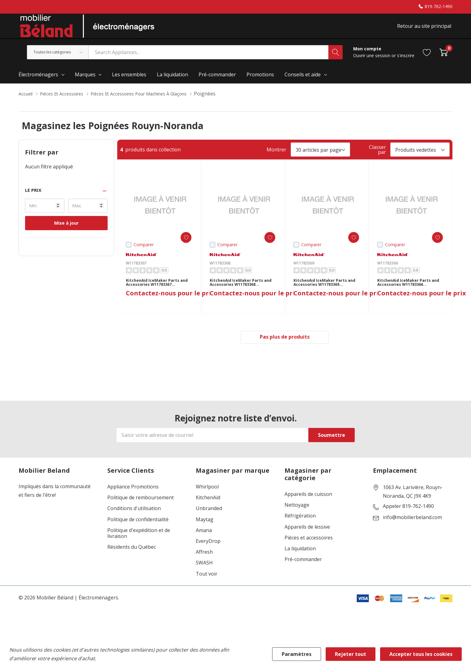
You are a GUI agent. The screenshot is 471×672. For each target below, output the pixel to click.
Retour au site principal (425, 30)
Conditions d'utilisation (134, 517)
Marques (85, 81)
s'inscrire (405, 63)
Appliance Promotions (133, 496)
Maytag (204, 528)
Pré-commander (303, 568)
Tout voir (206, 582)
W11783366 (387, 270)
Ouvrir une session (372, 63)
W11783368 (220, 270)
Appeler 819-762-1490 (408, 515)
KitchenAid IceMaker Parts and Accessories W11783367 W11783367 (157, 292)
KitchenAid (208, 506)
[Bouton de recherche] (335, 59)
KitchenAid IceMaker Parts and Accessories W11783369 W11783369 (324, 292)
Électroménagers (38, 81)
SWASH (204, 572)
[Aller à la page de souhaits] (427, 59)
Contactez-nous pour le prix (170, 305)
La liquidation (300, 557)
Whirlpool (207, 496)
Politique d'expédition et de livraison (138, 542)
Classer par (377, 157)
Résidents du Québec (131, 556)
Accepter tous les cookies (420, 654)
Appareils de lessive (307, 536)
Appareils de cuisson (308, 503)
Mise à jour (66, 230)
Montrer (276, 156)
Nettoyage (297, 514)
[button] (66, 197)
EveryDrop (208, 550)
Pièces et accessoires (309, 546)
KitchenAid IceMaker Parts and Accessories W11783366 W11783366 (408, 292)
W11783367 (136, 270)
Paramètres (296, 654)
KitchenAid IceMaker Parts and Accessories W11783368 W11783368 (241, 292)
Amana (204, 539)
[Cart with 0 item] (443, 59)
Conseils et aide (303, 81)
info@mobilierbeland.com (412, 526)
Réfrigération (300, 525)
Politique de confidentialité (138, 528)
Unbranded (209, 517)
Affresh (204, 561)
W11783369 (303, 270)
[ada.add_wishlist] (181, 244)
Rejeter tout (350, 654)
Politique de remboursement (140, 506)
